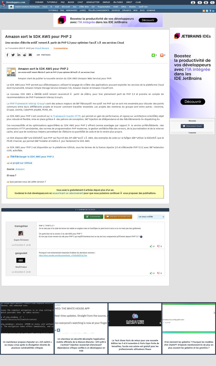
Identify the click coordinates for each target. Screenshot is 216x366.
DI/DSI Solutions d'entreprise (27, 7)
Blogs (71, 2)
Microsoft (66, 7)
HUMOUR (151, 10)
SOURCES (116, 10)
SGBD (115, 7)
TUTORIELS (53, 10)
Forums (39, 2)
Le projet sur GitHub (21, 163)
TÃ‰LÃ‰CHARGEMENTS (98, 10)
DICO (142, 10)
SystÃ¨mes (143, 7)
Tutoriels (51, 2)
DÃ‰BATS (126, 10)
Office (123, 7)
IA (51, 7)
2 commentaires (61, 48)
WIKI (135, 10)
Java (74, 7)
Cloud (44, 7)
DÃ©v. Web (84, 7)
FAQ (62, 2)
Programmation (104, 7)
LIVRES (83, 10)
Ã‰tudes (118, 2)
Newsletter (92, 2)
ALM (57, 7)
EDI (93, 7)
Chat (80, 2)
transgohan (21, 226)
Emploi (106, 2)
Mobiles (132, 7)
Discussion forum (192, 126)
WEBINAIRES (71, 10)
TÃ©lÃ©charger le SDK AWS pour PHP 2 (32, 156)
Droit (129, 2)
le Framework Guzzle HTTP (66, 116)
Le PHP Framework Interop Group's (26, 103)
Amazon (20, 169)
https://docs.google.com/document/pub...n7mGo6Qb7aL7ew (63, 255)
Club (138, 2)
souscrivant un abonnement (67, 193)
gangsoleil (21, 253)
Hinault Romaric (42, 48)
